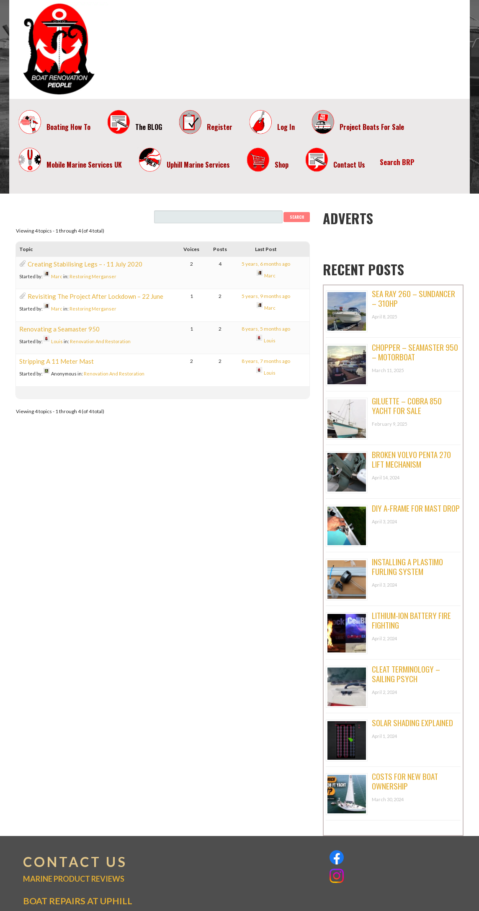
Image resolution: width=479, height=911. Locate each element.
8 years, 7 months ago (266, 361)
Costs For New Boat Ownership (405, 781)
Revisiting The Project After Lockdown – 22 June (95, 296)
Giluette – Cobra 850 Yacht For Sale (407, 405)
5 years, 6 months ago (266, 264)
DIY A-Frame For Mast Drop (416, 508)
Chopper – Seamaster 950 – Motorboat (415, 351)
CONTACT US (75, 862)
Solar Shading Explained (412, 722)
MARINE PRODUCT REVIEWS (73, 878)
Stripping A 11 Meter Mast (56, 361)
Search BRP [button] (397, 162)
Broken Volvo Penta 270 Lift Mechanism (411, 459)
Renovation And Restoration (100, 341)
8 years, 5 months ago (266, 329)
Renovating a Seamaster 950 (59, 329)
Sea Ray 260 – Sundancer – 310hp (413, 298)
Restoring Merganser (93, 276)
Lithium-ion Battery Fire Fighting (411, 620)
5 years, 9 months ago (266, 296)
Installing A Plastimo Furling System (407, 566)
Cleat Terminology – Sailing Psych (406, 673)
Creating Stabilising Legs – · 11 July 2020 (85, 264)
